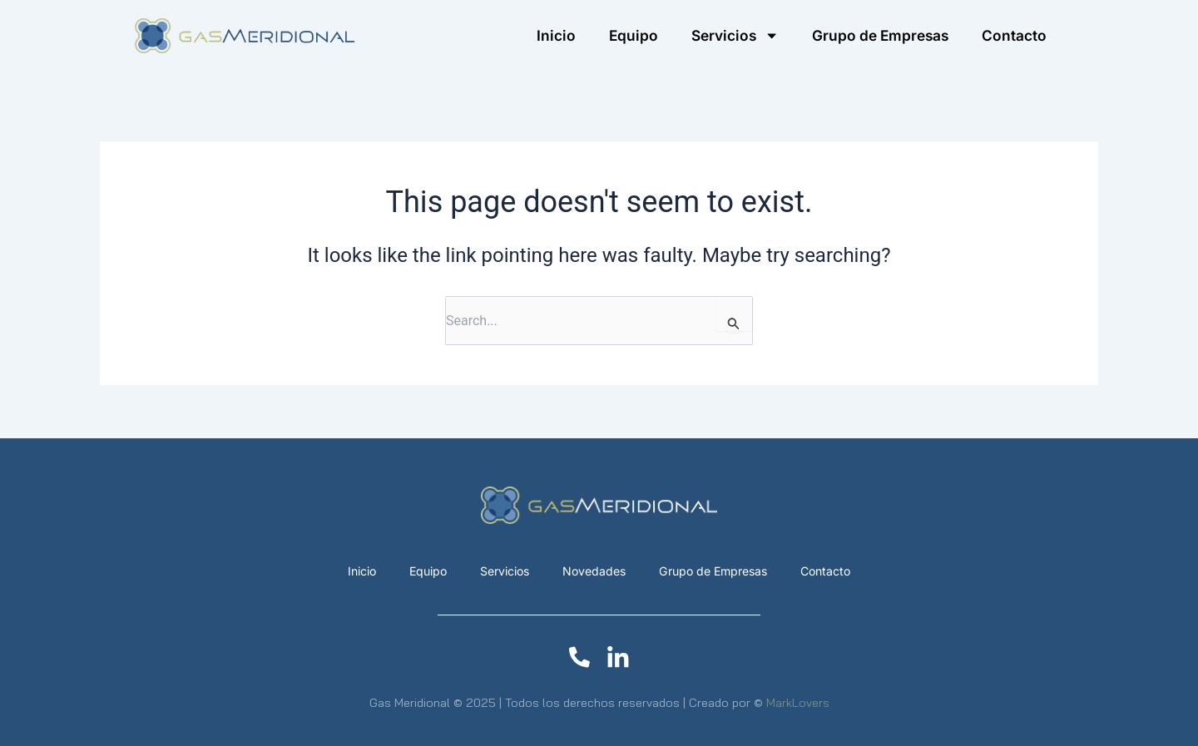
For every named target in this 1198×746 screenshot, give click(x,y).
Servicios (502, 571)
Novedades (593, 571)
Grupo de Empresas (880, 35)
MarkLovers (797, 702)
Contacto (1014, 35)
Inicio (556, 35)
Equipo (633, 35)
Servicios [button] (735, 35)
